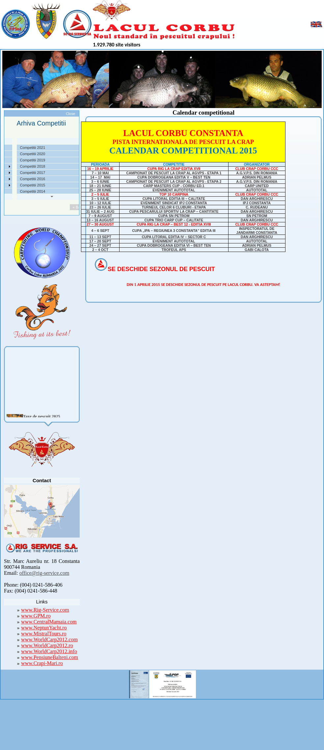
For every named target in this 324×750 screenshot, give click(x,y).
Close (70, 114)
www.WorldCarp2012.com (49, 639)
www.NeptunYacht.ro (44, 627)
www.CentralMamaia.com (49, 622)
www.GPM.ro (36, 616)
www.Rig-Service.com (45, 610)
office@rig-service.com (44, 573)
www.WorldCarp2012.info (49, 651)
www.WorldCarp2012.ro (47, 645)
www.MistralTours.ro (43, 633)
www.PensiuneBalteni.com (49, 657)
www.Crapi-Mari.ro (42, 663)
